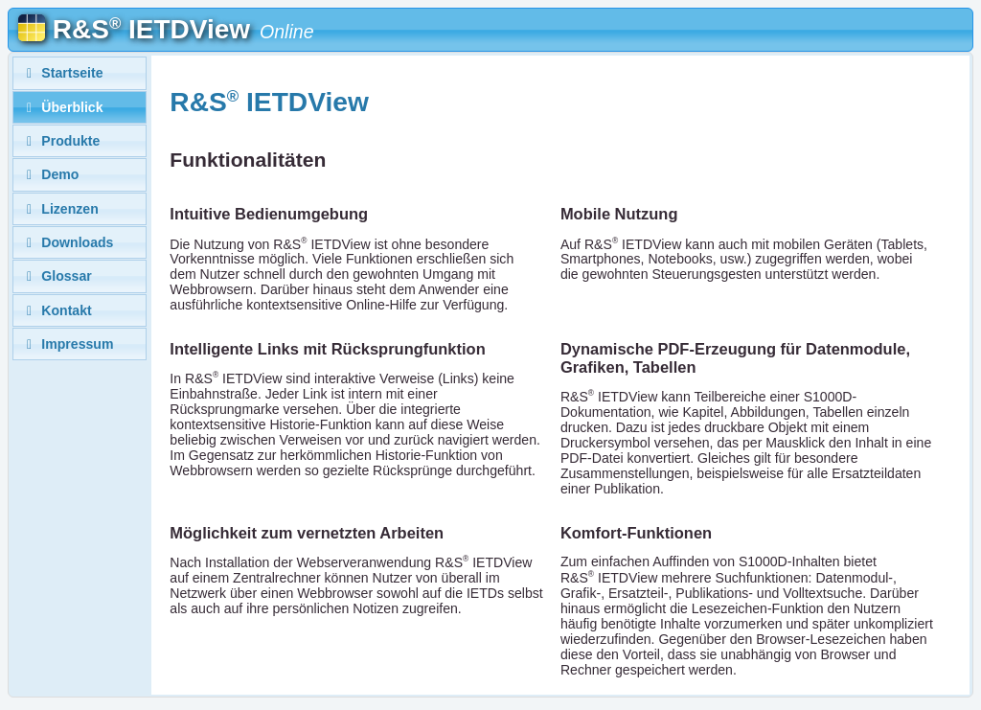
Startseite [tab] (62, 72)
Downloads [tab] (67, 242)
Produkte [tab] (61, 141)
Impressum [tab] (67, 344)
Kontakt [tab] (56, 310)
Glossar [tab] (56, 276)
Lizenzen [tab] (60, 209)
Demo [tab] (50, 174)
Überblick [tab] (62, 107)
